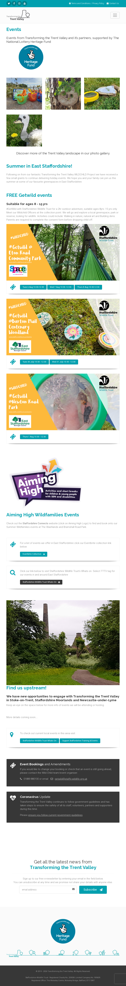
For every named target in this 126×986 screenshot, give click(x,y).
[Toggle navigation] (115, 15)
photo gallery (99, 153)
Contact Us (113, 3)
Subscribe (93, 890)
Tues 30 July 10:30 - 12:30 (34, 362)
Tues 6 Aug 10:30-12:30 (33, 287)
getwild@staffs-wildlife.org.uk (71, 778)
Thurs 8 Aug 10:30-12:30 (88, 287)
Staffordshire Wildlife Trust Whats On (41, 582)
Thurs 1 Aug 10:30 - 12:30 (34, 437)
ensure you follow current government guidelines (55, 815)
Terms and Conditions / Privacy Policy (86, 3)
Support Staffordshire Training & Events (80, 741)
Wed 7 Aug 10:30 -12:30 (60, 287)
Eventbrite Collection (34, 554)
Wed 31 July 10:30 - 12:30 (63, 362)
